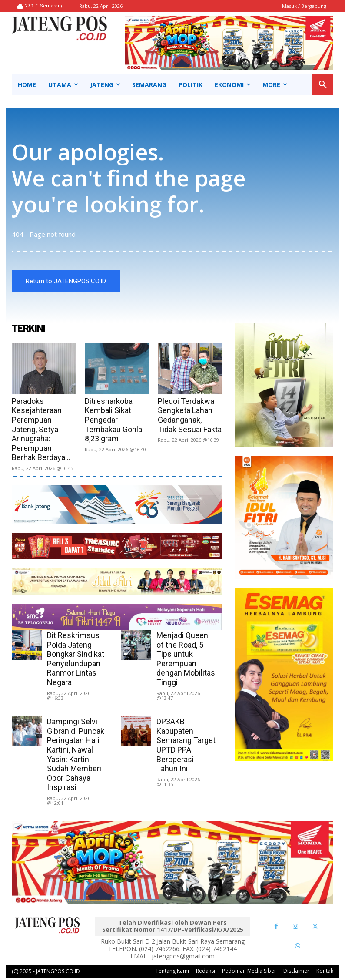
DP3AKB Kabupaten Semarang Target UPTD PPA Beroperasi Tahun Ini (186, 745)
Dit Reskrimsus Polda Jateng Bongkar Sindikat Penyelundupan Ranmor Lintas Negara (75, 659)
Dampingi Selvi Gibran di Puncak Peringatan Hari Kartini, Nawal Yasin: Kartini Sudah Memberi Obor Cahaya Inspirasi (75, 754)
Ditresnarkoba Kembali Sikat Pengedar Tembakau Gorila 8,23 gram (113, 420)
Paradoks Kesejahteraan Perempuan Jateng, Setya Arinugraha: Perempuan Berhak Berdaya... (41, 430)
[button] (322, 84)
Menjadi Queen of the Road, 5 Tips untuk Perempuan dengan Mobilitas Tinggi (185, 659)
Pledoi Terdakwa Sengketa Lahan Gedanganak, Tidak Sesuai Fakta (190, 415)
